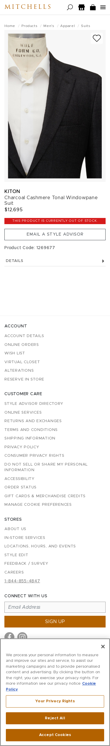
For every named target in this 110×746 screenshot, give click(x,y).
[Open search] (70, 7)
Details (55, 261)
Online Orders (21, 345)
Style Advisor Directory (33, 404)
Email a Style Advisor (55, 234)
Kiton (12, 191)
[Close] (103, 646)
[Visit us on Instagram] (22, 637)
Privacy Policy (21, 447)
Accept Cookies (55, 735)
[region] (55, 692)
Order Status (20, 487)
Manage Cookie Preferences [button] (38, 505)
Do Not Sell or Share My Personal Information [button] (46, 467)
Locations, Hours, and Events (40, 546)
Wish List (14, 353)
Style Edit (16, 555)
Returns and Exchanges (33, 421)
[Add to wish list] (97, 38)
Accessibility (19, 479)
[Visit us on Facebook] (9, 637)
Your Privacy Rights (55, 701)
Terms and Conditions (31, 430)
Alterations (19, 371)
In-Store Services (24, 538)
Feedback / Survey (26, 564)
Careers (14, 572)
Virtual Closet (22, 362)
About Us (15, 529)
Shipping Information (29, 438)
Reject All (55, 718)
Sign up (55, 621)
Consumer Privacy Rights (34, 456)
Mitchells (28, 7)
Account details (24, 336)
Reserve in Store (24, 379)
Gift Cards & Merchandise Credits (45, 496)
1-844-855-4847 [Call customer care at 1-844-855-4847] (22, 581)
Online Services (23, 413)
